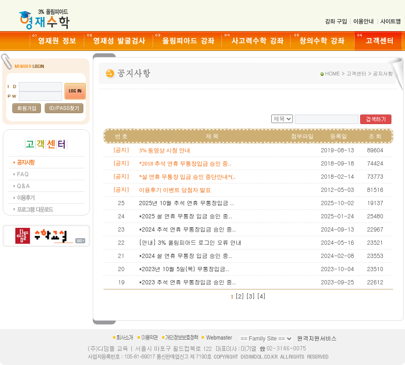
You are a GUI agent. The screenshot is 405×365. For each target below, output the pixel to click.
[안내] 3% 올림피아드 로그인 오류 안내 (190, 242)
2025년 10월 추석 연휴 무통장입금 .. (186, 203)
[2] (239, 296)
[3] (250, 296)
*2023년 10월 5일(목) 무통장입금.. (184, 269)
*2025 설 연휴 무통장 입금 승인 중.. (185, 216)
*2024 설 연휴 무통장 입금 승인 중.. (185, 255)
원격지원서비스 (317, 338)
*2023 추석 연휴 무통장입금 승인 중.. (187, 282)
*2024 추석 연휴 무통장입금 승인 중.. (187, 229)
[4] (261, 296)
